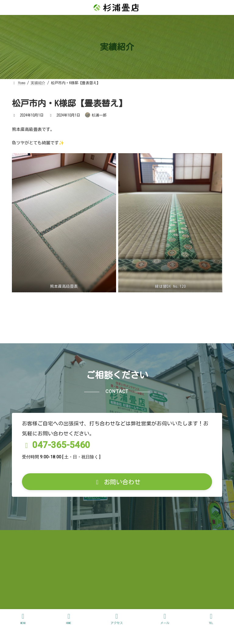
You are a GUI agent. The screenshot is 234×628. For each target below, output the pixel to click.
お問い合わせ (31, 581)
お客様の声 (94, 577)
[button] (117, 522)
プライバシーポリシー (142, 577)
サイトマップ (192, 577)
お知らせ (27, 577)
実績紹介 (60, 577)
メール (164, 618)
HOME (69, 618)
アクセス (117, 618)
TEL (211, 618)
